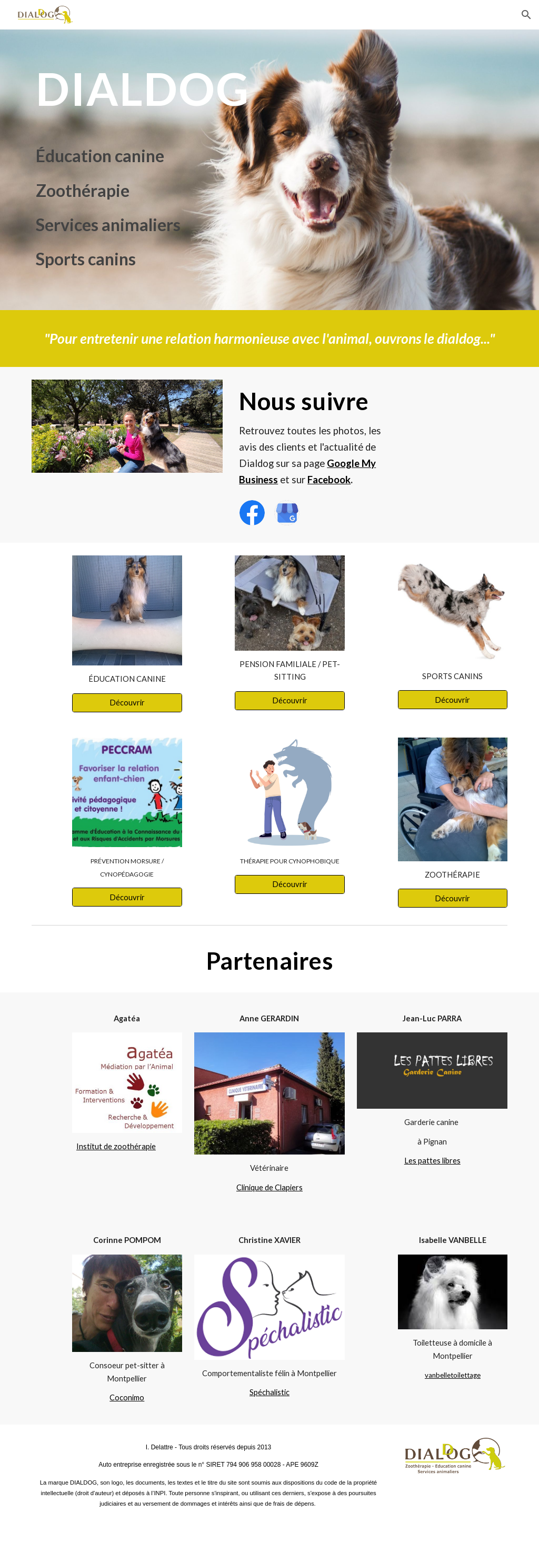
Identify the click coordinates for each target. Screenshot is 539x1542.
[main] (168, 88)
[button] (526, 14)
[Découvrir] (127, 702)
